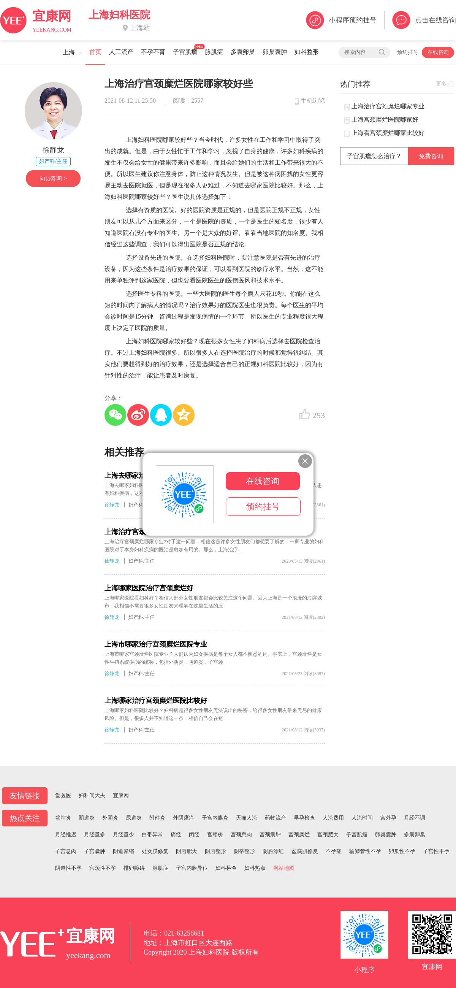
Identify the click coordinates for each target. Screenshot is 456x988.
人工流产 (121, 52)
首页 (95, 52)
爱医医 (63, 795)
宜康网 (121, 795)
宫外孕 (388, 818)
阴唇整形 (215, 851)
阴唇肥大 (186, 851)
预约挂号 (407, 52)
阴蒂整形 (244, 851)
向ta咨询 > (53, 178)
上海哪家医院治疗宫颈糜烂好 (148, 588)
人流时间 (362, 818)
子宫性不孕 (436, 851)
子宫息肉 (65, 851)
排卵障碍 (134, 868)
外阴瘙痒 (183, 818)
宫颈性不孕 (102, 868)
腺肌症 (214, 52)
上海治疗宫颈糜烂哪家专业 (388, 106)
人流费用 (333, 818)
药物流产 (275, 818)
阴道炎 (87, 818)
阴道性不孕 (68, 868)
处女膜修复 (155, 851)
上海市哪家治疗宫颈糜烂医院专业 (155, 644)
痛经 (176, 834)
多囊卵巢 (243, 52)
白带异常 (152, 834)
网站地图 (283, 868)
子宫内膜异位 (192, 868)
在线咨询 (438, 52)
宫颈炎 (215, 834)
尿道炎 (134, 818)
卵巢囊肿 (275, 52)
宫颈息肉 (241, 834)
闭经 (194, 834)
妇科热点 (255, 868)
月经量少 (123, 834)
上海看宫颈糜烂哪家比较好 (388, 133)
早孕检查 (304, 818)
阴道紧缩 (123, 851)
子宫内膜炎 (215, 818)
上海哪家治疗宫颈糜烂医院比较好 (155, 700)
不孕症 (334, 851)
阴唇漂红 (273, 851)
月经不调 (414, 818)
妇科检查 (226, 868)
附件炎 (157, 818)
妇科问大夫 (92, 795)
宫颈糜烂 (299, 834)
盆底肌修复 (304, 851)
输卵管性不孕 (365, 851)
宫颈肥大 (328, 834)
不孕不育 (153, 52)
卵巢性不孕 (402, 851)
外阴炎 (110, 818)
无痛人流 (246, 818)
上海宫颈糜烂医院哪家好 (385, 119)
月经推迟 (65, 834)
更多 (441, 84)
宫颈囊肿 (270, 834)
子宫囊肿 (94, 851)
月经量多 (94, 834)
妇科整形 (306, 52)
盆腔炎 (63, 818)
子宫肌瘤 (185, 52)
